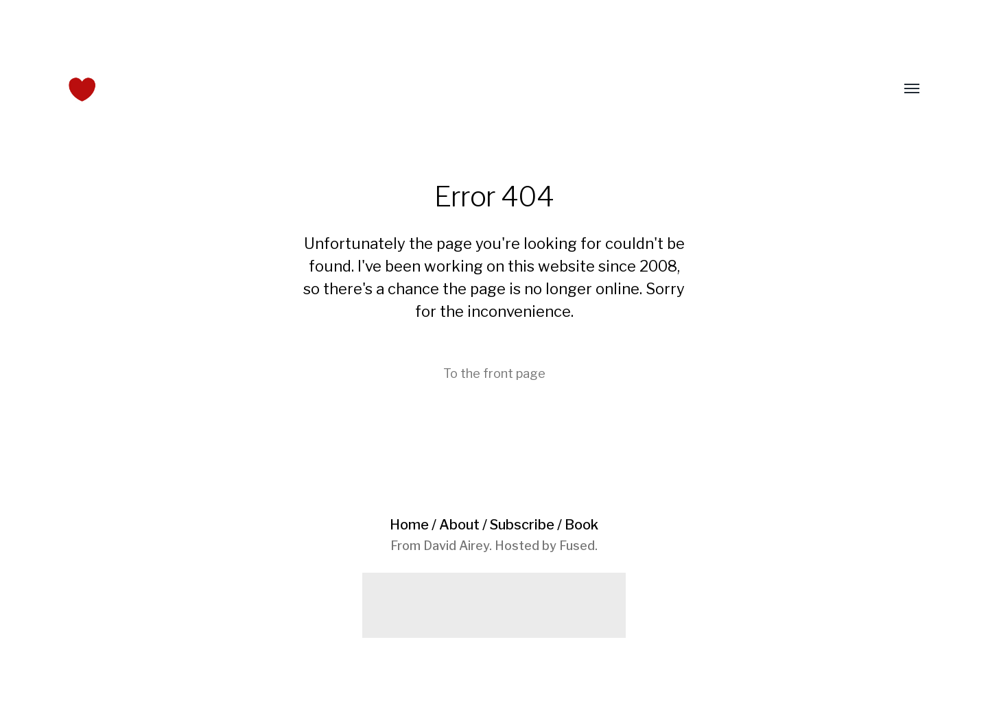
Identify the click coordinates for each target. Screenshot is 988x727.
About (459, 524)
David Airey (456, 545)
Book (581, 524)
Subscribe (522, 524)
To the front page (494, 373)
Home (409, 524)
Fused (577, 545)
